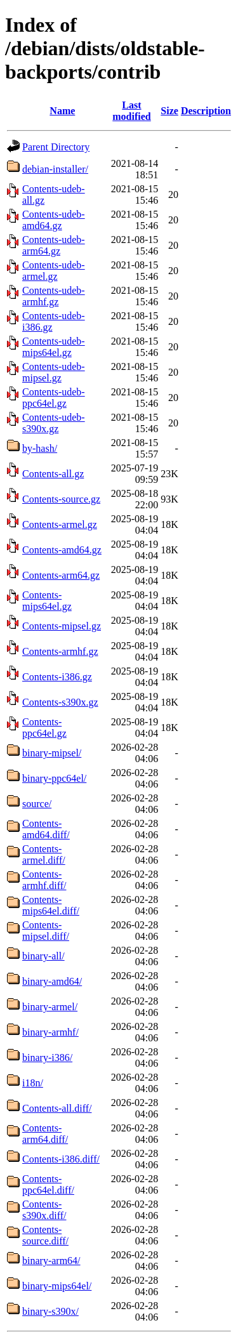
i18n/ (32, 1082)
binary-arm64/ (51, 1260)
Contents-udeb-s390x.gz (53, 423)
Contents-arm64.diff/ (45, 1134)
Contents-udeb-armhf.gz (53, 296)
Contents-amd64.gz (62, 549)
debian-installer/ (55, 169)
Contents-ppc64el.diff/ (48, 1184)
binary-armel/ (49, 1006)
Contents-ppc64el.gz (44, 727)
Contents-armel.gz (59, 524)
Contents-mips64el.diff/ (50, 905)
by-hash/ (39, 448)
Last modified (131, 111)
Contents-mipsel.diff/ (45, 930)
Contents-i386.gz (57, 676)
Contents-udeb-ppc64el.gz (53, 397)
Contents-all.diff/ (56, 1108)
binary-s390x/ (50, 1311)
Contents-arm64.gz (61, 575)
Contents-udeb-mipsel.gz (53, 372)
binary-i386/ (47, 1057)
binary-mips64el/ (56, 1286)
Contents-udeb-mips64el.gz (53, 347)
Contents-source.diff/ (45, 1235)
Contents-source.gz (61, 499)
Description (206, 110)
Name (62, 110)
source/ (36, 803)
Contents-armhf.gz (60, 651)
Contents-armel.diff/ (43, 854)
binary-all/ (43, 956)
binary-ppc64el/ (54, 778)
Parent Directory (55, 147)
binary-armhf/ (50, 1032)
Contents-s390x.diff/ (44, 1210)
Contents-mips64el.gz (47, 601)
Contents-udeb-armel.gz (53, 271)
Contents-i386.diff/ (61, 1159)
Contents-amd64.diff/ (46, 829)
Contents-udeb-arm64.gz (53, 245)
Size (169, 110)
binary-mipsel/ (51, 753)
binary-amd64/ (52, 981)
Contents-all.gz (53, 473)
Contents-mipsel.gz (61, 626)
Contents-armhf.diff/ (44, 880)
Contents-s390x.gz (60, 702)
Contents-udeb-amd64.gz (53, 220)
